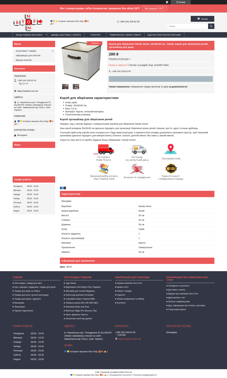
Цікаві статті (122, 287)
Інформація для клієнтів (28, 55)
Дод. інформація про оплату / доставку (186, 305)
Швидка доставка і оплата (66, 35)
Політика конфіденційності (145, 375)
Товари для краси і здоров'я (27, 299)
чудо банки (71, 283)
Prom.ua (128, 372)
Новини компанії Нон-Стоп (129, 283)
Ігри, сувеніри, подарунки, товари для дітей (34, 287)
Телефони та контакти (178, 286)
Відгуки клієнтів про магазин (164, 35)
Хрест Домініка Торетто (77, 314)
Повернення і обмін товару (125, 35)
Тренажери (19, 307)
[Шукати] (211, 26)
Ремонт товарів (124, 291)
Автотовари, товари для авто (28, 283)
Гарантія (95, 35)
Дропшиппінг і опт (176, 297)
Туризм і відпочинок (23, 310)
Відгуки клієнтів (24, 60)
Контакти (121, 303)
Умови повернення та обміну (130, 299)
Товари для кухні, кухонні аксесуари (31, 295)
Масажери (19, 303)
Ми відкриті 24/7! (154, 8)
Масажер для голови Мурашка (80, 291)
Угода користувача (177, 309)
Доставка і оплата (176, 290)
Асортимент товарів (26, 51)
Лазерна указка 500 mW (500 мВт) (82, 303)
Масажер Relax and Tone (77, 307)
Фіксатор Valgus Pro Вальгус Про (81, 310)
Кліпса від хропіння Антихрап (79, 295)
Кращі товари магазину (29, 35)
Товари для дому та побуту (27, 291)
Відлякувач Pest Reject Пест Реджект (83, 287)
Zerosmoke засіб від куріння (79, 318)
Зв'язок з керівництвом (179, 301)
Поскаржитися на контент (121, 375)
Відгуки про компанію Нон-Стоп (183, 293)
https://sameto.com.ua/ (27, 91)
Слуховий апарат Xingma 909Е (80, 299)
